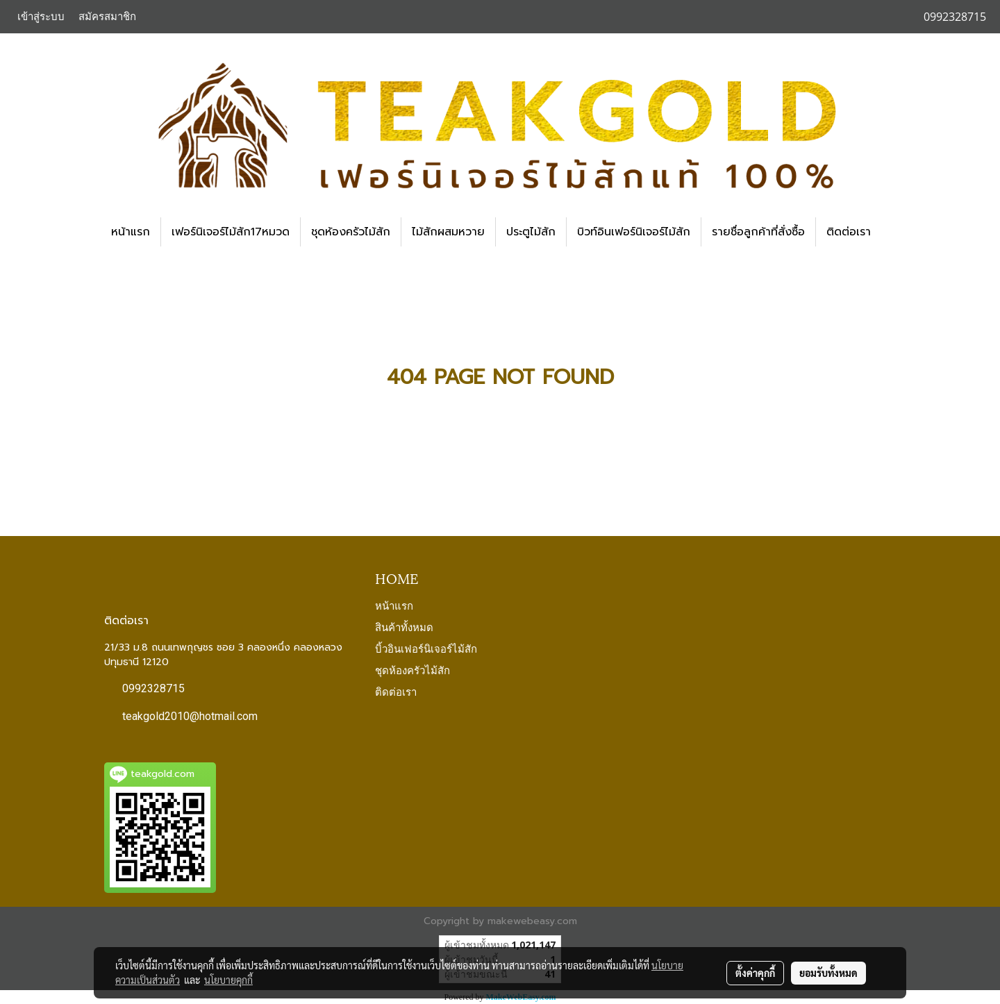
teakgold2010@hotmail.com (190, 716)
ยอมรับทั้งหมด (828, 973)
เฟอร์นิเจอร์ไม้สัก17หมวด (231, 232)
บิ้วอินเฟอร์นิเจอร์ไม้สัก (426, 647)
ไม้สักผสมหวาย (448, 232)
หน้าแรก (130, 232)
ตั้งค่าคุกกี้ (755, 973)
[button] (893, 231)
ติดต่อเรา (848, 232)
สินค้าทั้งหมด (404, 626)
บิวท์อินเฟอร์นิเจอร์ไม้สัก (633, 232)
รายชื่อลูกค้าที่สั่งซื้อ (758, 232)
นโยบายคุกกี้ (228, 979)
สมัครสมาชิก (107, 16)
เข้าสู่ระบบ (41, 16)
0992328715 (153, 688)
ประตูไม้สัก (531, 232)
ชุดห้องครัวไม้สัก (350, 232)
